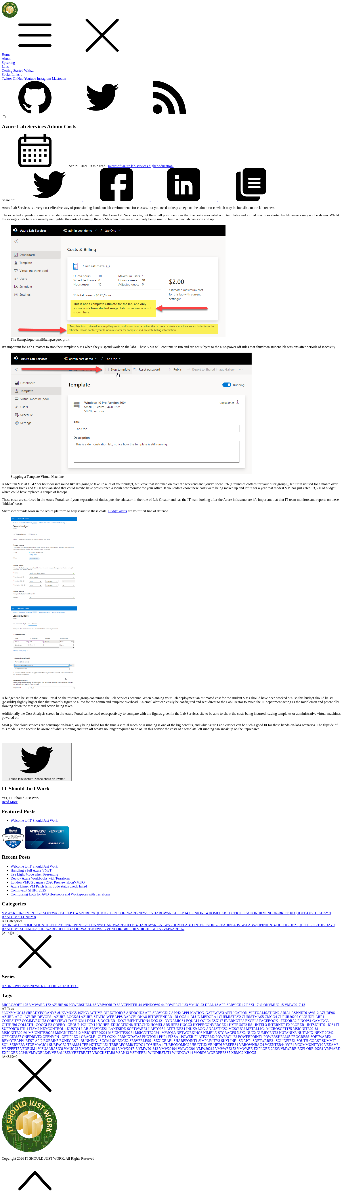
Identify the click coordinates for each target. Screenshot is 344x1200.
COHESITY (12, 1021)
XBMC (237, 1052)
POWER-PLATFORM (198, 1037)
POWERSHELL (83, 1005)
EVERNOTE (234, 1021)
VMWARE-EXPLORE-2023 (302, 1048)
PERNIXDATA (130, 1037)
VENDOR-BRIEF (278, 913)
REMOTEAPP (13, 1041)
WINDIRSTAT (160, 1052)
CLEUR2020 (288, 1017)
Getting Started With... (18, 70)
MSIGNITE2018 (305, 1029)
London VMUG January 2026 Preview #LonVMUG (48, 882)
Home (6, 54)
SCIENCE (29, 929)
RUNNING (90, 1041)
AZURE (87, 913)
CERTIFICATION (247, 913)
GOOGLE (44, 1025)
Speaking (8, 62)
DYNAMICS (175, 1021)
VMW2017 (295, 1005)
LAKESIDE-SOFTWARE (128, 1029)
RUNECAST (69, 1041)
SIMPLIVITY (209, 1041)
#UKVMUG (67, 1013)
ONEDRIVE (32, 1037)
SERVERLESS (142, 1041)
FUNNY (28, 917)
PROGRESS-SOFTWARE (311, 1037)
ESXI (253, 1005)
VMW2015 (88, 1048)
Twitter (7, 78)
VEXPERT (11, 1048)
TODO (140, 1045)
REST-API (34, 1041)
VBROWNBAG (252, 1045)
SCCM (106, 1041)
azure (126, 166)
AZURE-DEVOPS (39, 1017)
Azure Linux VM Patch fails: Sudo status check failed (49, 886)
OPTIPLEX (71, 1037)
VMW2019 (168, 1048)
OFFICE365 (12, 1037)
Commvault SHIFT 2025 (28, 890)
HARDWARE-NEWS (155, 925)
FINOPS (305, 1021)
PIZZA (174, 1037)
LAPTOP (156, 1029)
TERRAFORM (121, 1045)
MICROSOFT (15, 1005)
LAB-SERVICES (95, 1029)
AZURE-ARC (13, 1017)
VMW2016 (108, 1048)
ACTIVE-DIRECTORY (107, 1013)
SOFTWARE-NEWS (136, 913)
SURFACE (58, 1045)
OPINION (199, 913)
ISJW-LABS (247, 925)
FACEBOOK (270, 1021)
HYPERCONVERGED (211, 1025)
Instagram (44, 78)
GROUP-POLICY (82, 1025)
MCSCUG (237, 1029)
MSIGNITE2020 (41, 1033)
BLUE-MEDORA (205, 1017)
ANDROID (135, 1013)
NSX (242, 1033)
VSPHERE (139, 1052)
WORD (200, 1052)
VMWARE (13, 913)
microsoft (115, 166)
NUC (252, 1033)
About (6, 58)
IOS (332, 1025)
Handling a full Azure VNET (31, 870)
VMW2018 (148, 1048)
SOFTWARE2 (264, 1041)
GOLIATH (27, 1025)
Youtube (30, 78)
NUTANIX (288, 1033)
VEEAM (331, 1045)
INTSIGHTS (317, 1025)
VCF (290, 1045)
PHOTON (150, 1037)
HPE (175, 1025)
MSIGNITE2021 (68, 1033)
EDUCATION (59, 925)
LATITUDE (174, 1029)
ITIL (24, 1029)
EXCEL (252, 1021)
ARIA (285, 1013)
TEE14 (88, 1045)
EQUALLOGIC (199, 1021)
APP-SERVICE (232, 1005)
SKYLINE (230, 1041)
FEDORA (289, 1021)
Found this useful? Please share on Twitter (37, 762)
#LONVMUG (272, 1005)
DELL (212, 1005)
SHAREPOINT (186, 1041)
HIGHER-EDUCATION (115, 1025)
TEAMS (74, 1045)
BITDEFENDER (161, 1017)
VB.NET (215, 1045)
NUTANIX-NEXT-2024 (316, 1033)
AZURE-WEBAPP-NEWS (23, 986)
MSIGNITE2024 (148, 1033)
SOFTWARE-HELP (60, 913)
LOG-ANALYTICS (213, 1029)
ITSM (34, 1029)
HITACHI (142, 1025)
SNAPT (246, 1041)
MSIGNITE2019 (15, 1033)
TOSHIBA (155, 1045)
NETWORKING (190, 1033)
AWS (313, 1013)
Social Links (12, 74)
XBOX (250, 1052)
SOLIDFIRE (286, 1041)
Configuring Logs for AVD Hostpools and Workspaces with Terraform (60, 894)
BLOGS (183, 1017)
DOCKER (109, 1021)
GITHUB (10, 1025)
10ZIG (84, 1013)
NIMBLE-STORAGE (220, 1033)
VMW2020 (187, 1048)
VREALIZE (61, 1052)
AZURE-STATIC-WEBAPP (102, 1017)
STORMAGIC (37, 1045)
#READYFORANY (41, 1013)
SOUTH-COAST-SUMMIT (317, 1041)
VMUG (197, 1005)
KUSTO (74, 1029)
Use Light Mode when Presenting (34, 874)
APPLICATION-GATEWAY (203, 1013)
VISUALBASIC (51, 1048)
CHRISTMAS (253, 1017)
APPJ (176, 1013)
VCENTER (132, 1005)
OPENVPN (52, 1037)
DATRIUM (77, 1021)
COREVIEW (57, 1021)
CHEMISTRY (230, 1017)
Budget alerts (117, 511)
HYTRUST (238, 1025)
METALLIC (256, 1029)
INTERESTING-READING (215, 925)
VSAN (123, 1052)
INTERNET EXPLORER (287, 1025)
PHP (163, 1037)
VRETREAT (81, 1052)
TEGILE (101, 1045)
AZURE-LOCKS (67, 1017)
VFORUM (29, 1048)
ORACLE (89, 1037)
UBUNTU (199, 1045)
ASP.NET (299, 1013)
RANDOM (11, 917)
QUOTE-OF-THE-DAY (312, 913)
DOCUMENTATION (134, 1021)
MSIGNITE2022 (95, 1033)
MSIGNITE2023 (121, 1033)
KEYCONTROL (53, 1029)
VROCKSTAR (104, 1052)
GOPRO (60, 1025)
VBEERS (231, 1045)
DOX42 (158, 1021)
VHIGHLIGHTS (150, 929)
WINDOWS (154, 1005)
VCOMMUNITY (309, 1045)
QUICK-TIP (107, 913)
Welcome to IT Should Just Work (34, 820)
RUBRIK (51, 1041)
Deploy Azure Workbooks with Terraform (40, 878)
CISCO (271, 1017)
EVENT (34, 913)
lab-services (140, 166)
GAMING (320, 1021)
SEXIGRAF (164, 1041)
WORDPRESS (219, 1052)
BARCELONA (136, 1017)
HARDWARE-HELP (171, 913)
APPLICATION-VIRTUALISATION (252, 1013)
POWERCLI (177, 1005)
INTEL (261, 1025)
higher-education (161, 166)
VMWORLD (109, 1005)
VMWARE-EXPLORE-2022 (259, 1048)
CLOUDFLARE (311, 1017)
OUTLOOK (107, 1037)
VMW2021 (205, 1048)
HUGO (186, 1025)
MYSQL (169, 1033)
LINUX (191, 1029)
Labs (5, 66)
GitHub (18, 78)
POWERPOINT (251, 1037)
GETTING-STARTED (61, 986)
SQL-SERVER (14, 1045)
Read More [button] (10, 802)
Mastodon (59, 78)
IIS (251, 1025)
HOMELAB (220, 913)
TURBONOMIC (177, 1045)
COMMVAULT (34, 1021)
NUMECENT (268, 1033)
